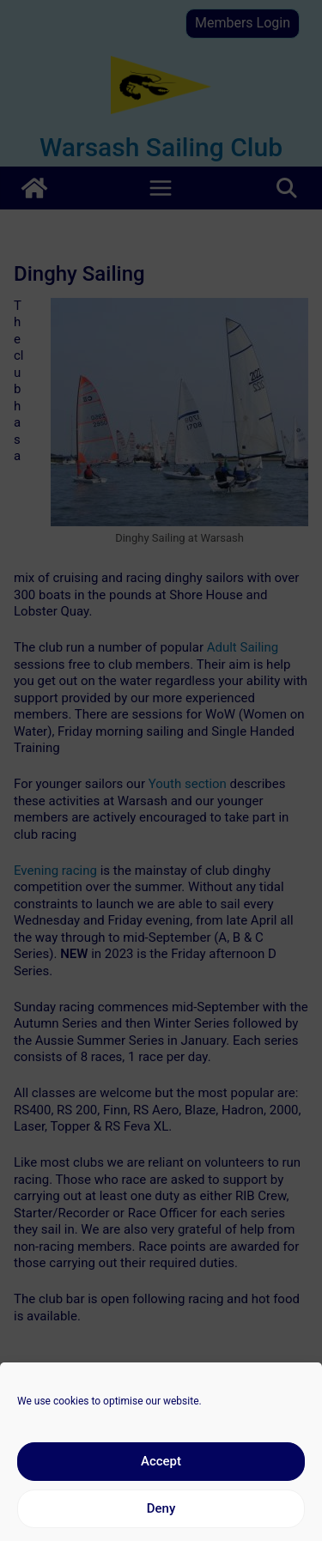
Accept (161, 1475)
